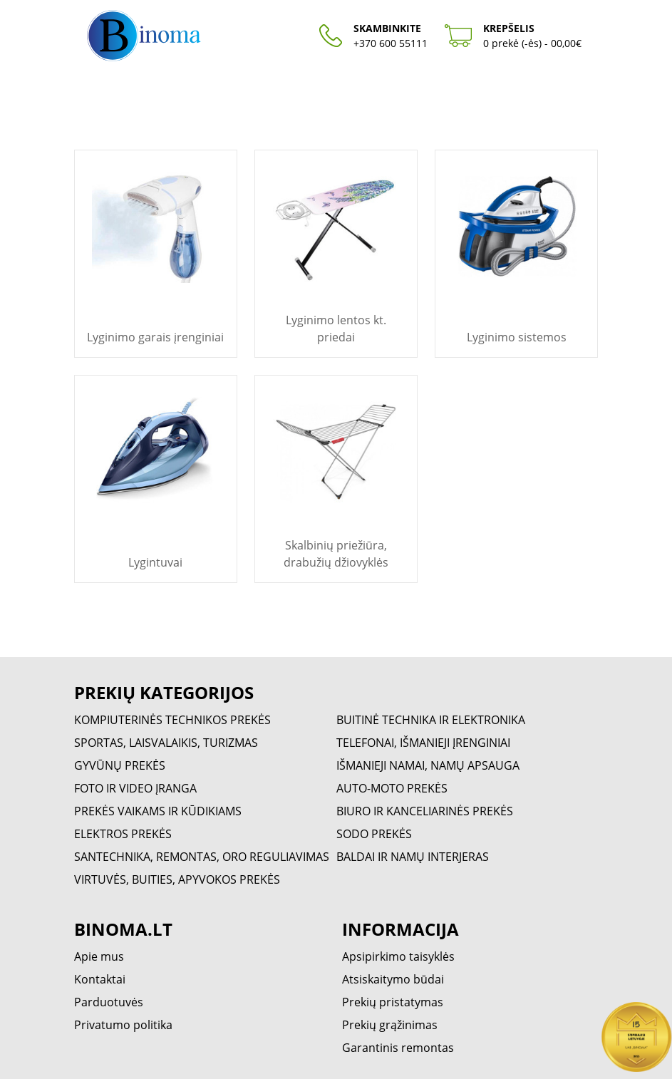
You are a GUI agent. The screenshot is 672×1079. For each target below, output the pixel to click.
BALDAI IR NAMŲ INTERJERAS (412, 856)
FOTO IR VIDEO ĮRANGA (135, 788)
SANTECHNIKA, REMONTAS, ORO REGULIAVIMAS (201, 856)
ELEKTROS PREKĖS (123, 834)
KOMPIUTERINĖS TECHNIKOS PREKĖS (172, 720)
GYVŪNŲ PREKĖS (119, 765)
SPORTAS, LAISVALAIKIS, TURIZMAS (166, 742)
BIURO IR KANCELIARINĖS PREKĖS (424, 811)
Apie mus (99, 956)
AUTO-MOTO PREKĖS (392, 788)
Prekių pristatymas (392, 1002)
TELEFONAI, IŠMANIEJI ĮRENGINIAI (423, 742)
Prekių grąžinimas (390, 1025)
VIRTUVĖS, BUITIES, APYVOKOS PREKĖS (177, 879)
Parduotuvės (108, 1002)
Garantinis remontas (398, 1047)
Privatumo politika (123, 1025)
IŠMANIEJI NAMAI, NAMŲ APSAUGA (427, 765)
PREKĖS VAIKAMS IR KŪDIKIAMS (158, 811)
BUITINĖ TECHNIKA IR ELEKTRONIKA (430, 720)
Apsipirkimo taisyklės (398, 956)
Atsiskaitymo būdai (393, 979)
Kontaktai (99, 979)
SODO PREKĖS (374, 834)
